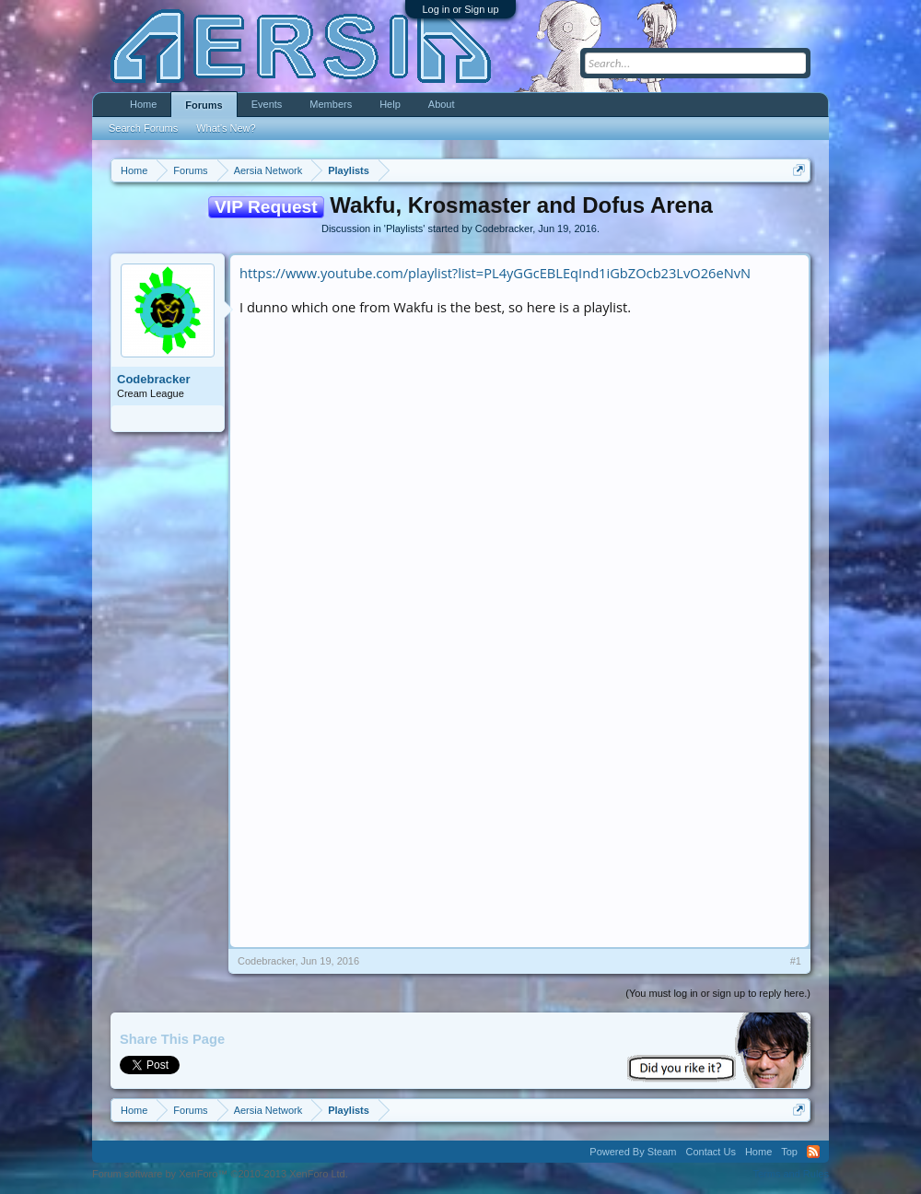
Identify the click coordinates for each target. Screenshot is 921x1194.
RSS (813, 1151)
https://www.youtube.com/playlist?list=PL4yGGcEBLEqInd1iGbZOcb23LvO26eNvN (495, 272)
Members (330, 104)
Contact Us (710, 1151)
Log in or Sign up (460, 9)
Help (390, 104)
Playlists (404, 228)
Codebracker (503, 228)
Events (267, 104)
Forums (203, 105)
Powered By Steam (632, 1151)
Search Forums (143, 128)
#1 (795, 960)
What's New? (225, 128)
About (441, 104)
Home (143, 104)
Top (789, 1151)
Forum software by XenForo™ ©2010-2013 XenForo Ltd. (220, 1173)
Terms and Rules (790, 1173)
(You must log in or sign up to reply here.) (717, 993)
